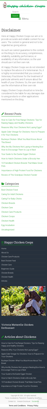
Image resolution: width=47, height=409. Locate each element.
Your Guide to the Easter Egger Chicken (18, 154)
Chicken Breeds (8, 203)
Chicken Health (7, 221)
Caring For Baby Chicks (11, 198)
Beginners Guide (7, 269)
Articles (4, 281)
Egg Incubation (8, 225)
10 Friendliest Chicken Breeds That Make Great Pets (21, 382)
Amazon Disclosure (23, 401)
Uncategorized (7, 229)
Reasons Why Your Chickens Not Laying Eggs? (21, 127)
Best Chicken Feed (9, 190)
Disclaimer (35, 401)
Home (3, 249)
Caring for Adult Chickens (12, 194)
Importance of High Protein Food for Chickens (21, 170)
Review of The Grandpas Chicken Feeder (19, 175)
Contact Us (12, 401)
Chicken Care (7, 207)
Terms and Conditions (17, 406)
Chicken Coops (8, 216)
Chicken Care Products (11, 212)
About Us (5, 253)
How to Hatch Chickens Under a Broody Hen (20, 158)
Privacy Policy (32, 406)
